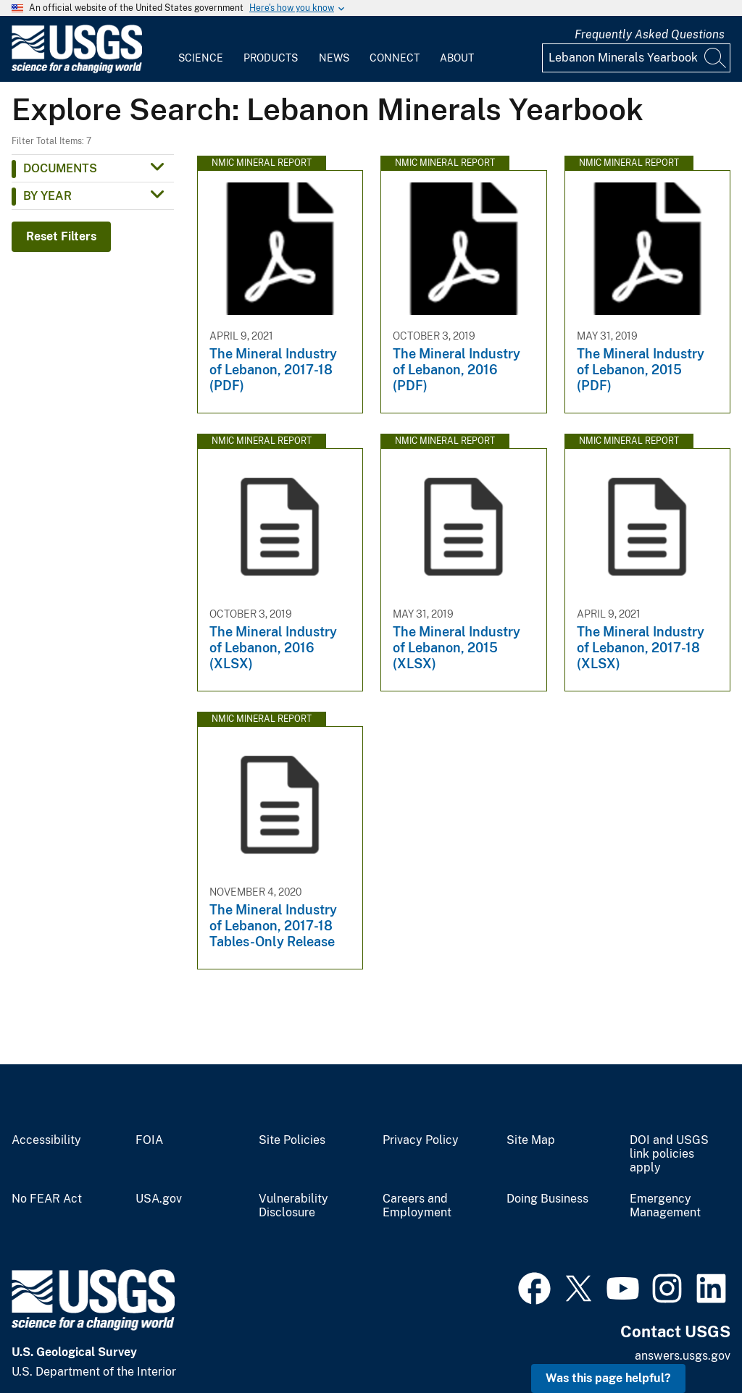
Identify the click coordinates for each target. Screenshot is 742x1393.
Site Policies (292, 1140)
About (457, 58)
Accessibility (46, 1140)
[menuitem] (200, 49)
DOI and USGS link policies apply (669, 1154)
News (334, 58)
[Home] (77, 70)
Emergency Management (665, 1205)
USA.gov (159, 1198)
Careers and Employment (417, 1205)
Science (200, 58)
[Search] (715, 57)
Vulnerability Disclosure (293, 1205)
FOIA (149, 1140)
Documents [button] (60, 168)
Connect (395, 58)
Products (270, 58)
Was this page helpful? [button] (608, 1378)
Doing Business (547, 1198)
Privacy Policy (421, 1140)
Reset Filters (61, 236)
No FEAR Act (47, 1198)
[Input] (636, 57)
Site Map (531, 1140)
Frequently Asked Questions (650, 34)
